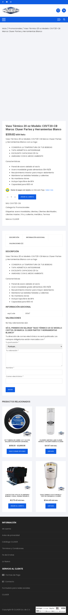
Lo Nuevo (6, 561)
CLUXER (15, 219)
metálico (38, 214)
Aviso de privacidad (11, 535)
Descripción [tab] (14, 237)
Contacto (8, 581)
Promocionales (15, 28)
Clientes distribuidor (47, 211)
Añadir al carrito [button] (17, 506)
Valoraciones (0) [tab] (16, 243)
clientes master (13, 214)
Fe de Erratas (8, 555)
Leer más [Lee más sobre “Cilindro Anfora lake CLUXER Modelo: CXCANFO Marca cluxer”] (51, 451)
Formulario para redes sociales (16, 588)
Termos (46, 214)
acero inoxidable (22, 211)
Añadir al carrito (27, 197)
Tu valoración (12, 350)
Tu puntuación (12, 342)
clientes (34, 211)
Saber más (49, 190)
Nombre (10, 367)
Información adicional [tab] (35, 237)
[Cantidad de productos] (11, 197)
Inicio (4, 28)
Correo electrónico (14, 376)
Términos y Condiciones (13, 548)
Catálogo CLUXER (10, 542)
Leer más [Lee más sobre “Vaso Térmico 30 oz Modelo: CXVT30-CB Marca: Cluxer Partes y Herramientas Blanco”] (51, 506)
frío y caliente (27, 214)
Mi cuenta (6, 528)
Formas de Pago (11, 575)
